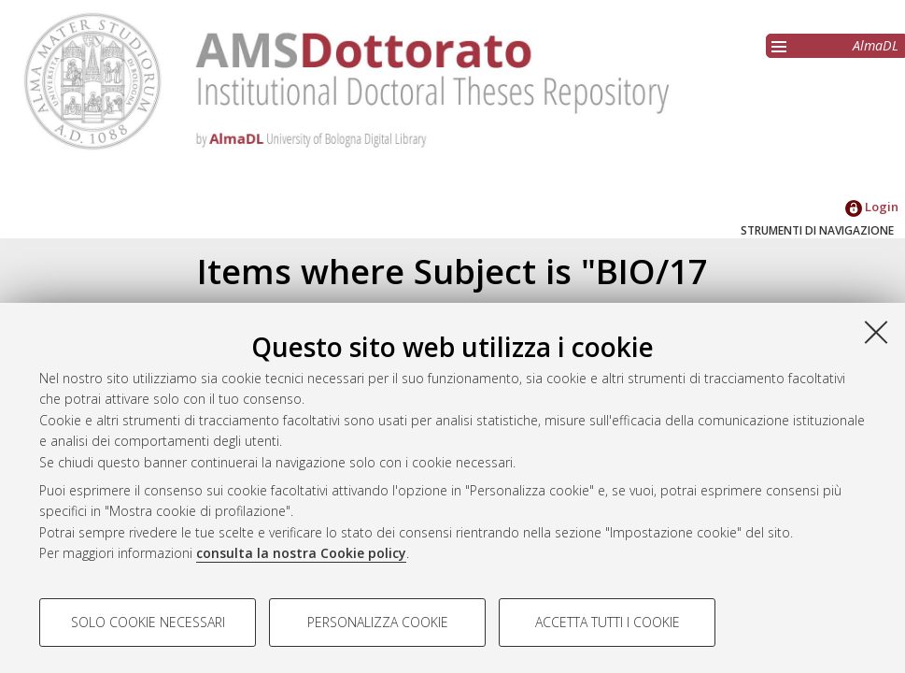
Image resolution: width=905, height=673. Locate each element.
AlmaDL (875, 45)
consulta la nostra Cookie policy (301, 553)
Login (871, 206)
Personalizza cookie (377, 622)
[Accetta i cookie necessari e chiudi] (876, 332)
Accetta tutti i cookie (607, 622)
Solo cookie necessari (148, 622)
